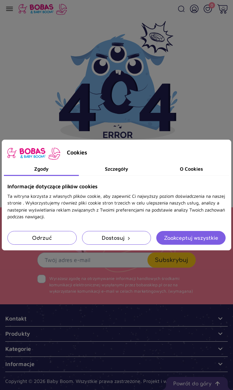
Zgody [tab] (41, 169)
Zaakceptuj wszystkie (191, 237)
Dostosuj (116, 237)
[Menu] (9, 9)
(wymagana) (121, 285)
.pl (202, 381)
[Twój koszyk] (222, 9)
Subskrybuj (171, 260)
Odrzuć (42, 237)
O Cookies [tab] (191, 169)
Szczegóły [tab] (116, 169)
